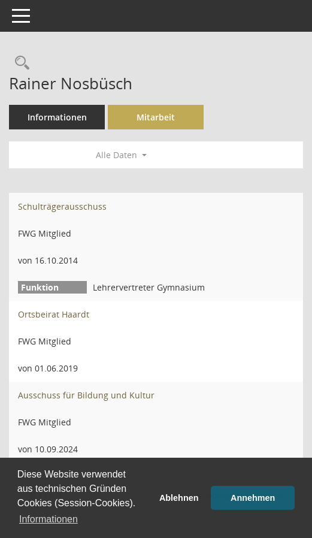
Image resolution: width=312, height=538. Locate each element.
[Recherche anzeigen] (19, 63)
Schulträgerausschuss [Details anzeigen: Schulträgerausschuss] (62, 206)
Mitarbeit (156, 117)
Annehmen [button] (253, 498)
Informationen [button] (48, 519)
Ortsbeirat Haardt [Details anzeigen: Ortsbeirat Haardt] (53, 314)
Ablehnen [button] (179, 498)
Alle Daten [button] (121, 155)
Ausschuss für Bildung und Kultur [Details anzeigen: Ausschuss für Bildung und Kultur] (86, 395)
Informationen (57, 117)
